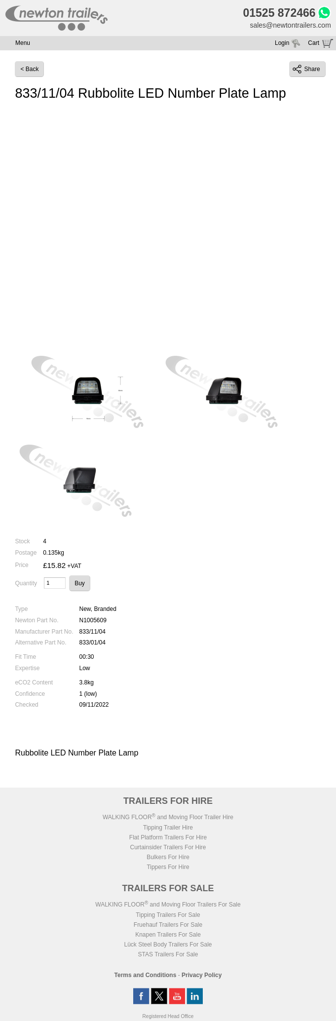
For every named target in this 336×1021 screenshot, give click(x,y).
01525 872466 (279, 12)
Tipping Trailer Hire (168, 827)
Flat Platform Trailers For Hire (168, 837)
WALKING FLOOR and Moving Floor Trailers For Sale (167, 904)
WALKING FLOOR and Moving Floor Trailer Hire (168, 817)
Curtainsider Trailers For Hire (168, 847)
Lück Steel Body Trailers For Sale (168, 944)
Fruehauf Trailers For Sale (168, 924)
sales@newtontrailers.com (290, 25)
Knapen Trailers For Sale (168, 934)
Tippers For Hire (168, 867)
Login (282, 42)
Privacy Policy (202, 975)
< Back (29, 69)
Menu (22, 42)
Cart (313, 42)
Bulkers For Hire (168, 857)
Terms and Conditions (145, 975)
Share (306, 69)
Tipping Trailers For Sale (168, 914)
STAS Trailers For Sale (168, 954)
